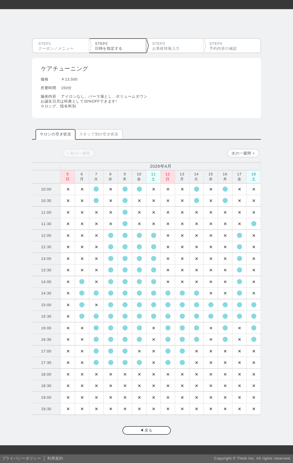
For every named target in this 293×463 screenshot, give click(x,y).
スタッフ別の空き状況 (98, 134)
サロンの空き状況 (55, 134)
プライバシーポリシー (21, 458)
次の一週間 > (243, 153)
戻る (148, 430)
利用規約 (55, 458)
